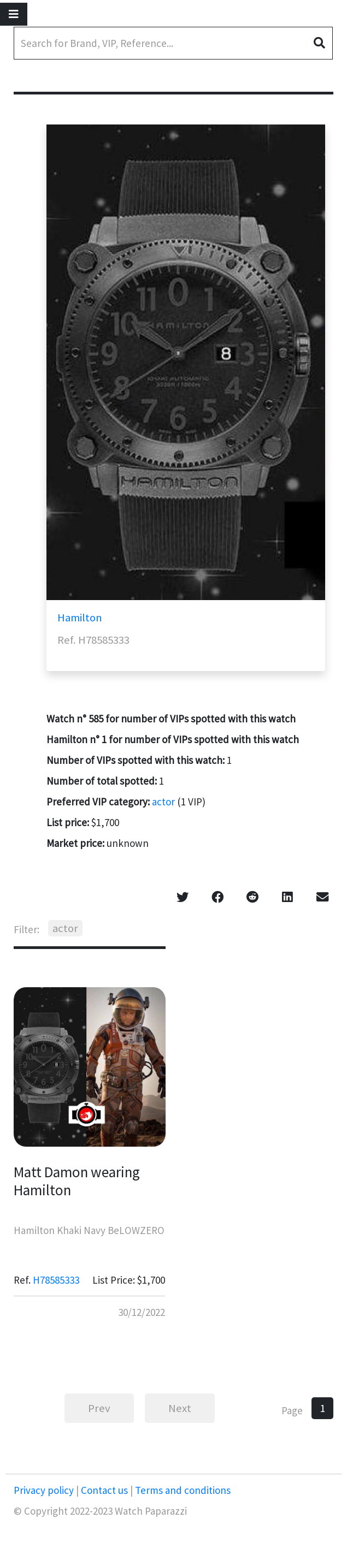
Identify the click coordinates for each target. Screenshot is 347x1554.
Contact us (104, 1490)
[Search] (173, 43)
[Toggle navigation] (13, 14)
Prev (99, 1408)
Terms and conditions (182, 1490)
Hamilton (79, 617)
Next (179, 1408)
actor (163, 801)
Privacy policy (45, 1490)
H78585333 (56, 1279)
